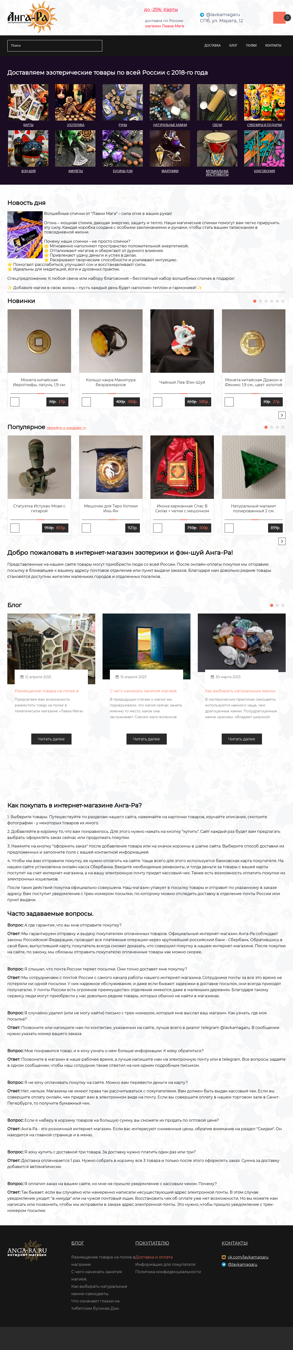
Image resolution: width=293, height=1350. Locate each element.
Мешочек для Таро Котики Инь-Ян (111, 508)
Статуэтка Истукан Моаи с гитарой (39, 508)
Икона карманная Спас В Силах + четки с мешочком (182, 508)
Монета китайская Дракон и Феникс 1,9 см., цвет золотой (253, 382)
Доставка (212, 46)
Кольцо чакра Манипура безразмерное (111, 382)
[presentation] (282, 415)
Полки (251, 46)
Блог (233, 46)
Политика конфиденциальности (168, 1271)
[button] (254, 301)
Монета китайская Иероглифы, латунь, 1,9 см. (39, 382)
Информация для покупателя (165, 1264)
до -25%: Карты (161, 9)
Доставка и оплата (154, 1257)
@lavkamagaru (242, 1264)
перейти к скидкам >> (66, 428)
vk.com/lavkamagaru (248, 1257)
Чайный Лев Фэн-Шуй (182, 382)
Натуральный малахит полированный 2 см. (253, 508)
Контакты (273, 46)
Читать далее (51, 739)
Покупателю (152, 1243)
